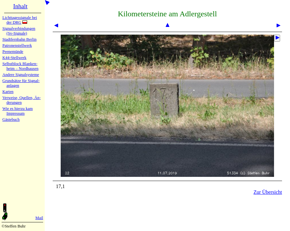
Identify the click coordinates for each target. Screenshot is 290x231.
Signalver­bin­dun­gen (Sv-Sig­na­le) (18, 31)
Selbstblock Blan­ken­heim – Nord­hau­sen (20, 66)
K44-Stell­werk (14, 57)
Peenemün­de (12, 51)
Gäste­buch (10, 119)
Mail (39, 218)
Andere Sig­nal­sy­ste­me (20, 74)
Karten (7, 91)
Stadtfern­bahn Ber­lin (19, 39)
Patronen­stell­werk (17, 45)
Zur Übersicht (268, 192)
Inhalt (20, 6)
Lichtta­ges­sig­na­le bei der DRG (19, 20)
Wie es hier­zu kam (17, 108)
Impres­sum (15, 113)
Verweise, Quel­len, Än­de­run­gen (21, 100)
